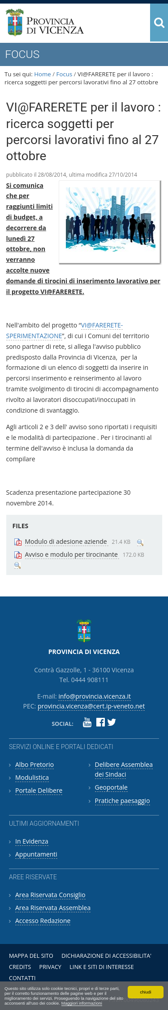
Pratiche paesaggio (122, 800)
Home (42, 74)
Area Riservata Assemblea (52, 907)
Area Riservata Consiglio (50, 894)
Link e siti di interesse (101, 967)
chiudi (145, 991)
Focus (64, 74)
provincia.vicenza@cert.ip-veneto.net (91, 706)
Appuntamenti (36, 854)
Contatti (22, 978)
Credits (20, 967)
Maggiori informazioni (81, 1003)
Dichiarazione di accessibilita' (106, 956)
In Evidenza (31, 841)
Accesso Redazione (42, 920)
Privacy (50, 967)
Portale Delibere (38, 790)
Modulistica (32, 777)
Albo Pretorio (34, 764)
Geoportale (111, 787)
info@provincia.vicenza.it (94, 696)
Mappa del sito (31, 956)
